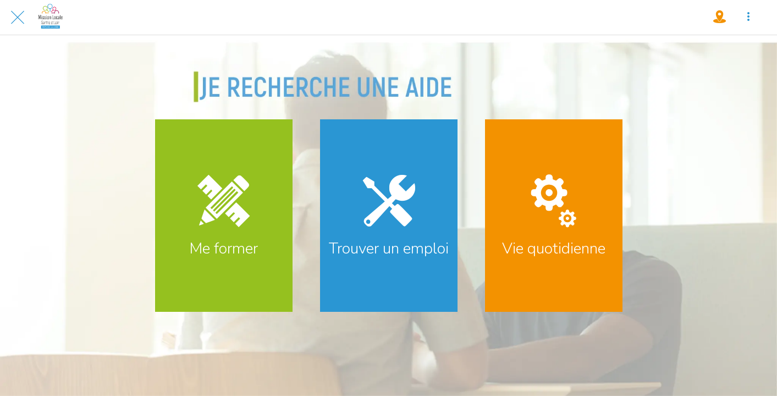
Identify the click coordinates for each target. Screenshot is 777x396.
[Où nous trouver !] (720, 17)
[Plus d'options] (748, 17)
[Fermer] (17, 17)
